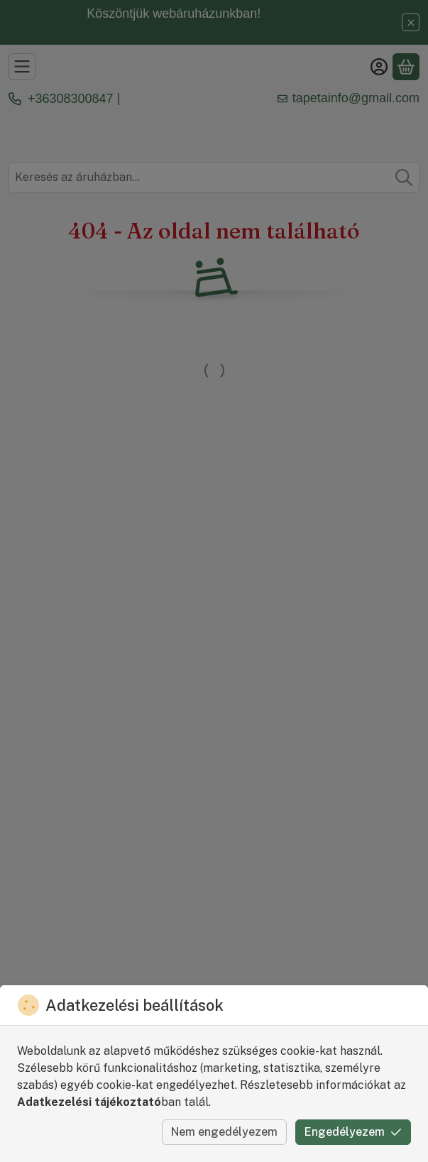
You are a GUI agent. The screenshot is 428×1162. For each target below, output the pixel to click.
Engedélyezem (353, 1132)
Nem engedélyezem (224, 1132)
